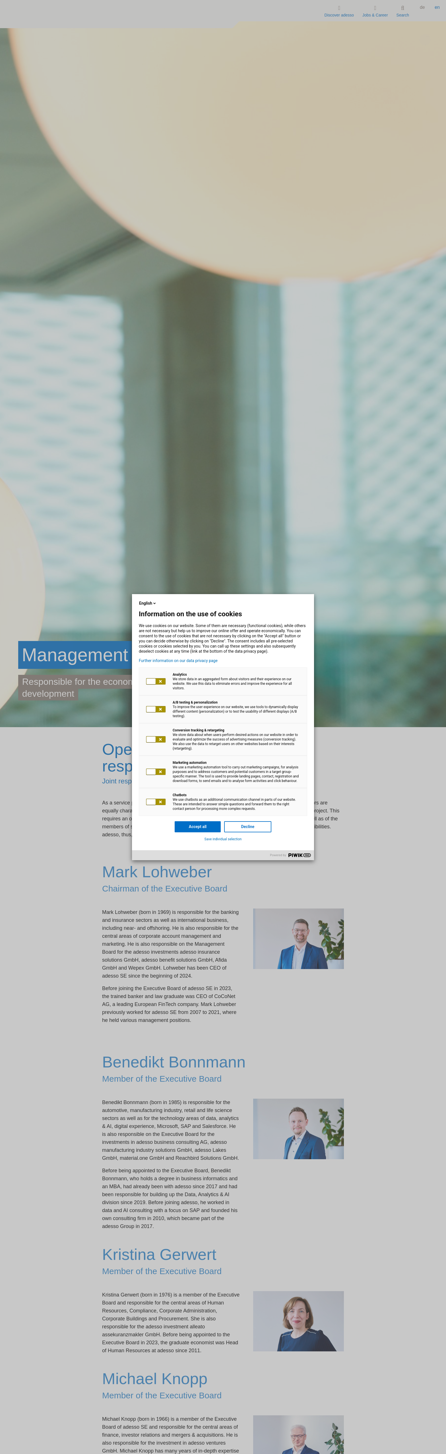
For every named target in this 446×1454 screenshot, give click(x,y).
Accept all (198, 826)
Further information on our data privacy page (178, 660)
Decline (248, 826)
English (148, 603)
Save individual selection (223, 839)
